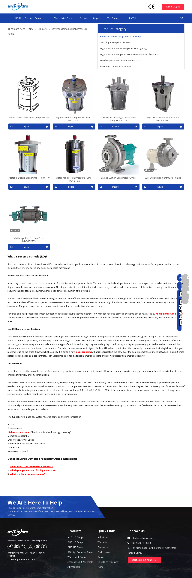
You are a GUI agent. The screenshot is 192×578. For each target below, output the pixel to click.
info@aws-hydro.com (142, 537)
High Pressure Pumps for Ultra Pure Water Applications (129, 54)
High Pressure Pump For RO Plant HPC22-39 (73, 119)
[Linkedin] (17, 546)
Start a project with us (144, 559)
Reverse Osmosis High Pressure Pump (120, 36)
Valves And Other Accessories (115, 66)
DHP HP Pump (75, 547)
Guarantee (103, 547)
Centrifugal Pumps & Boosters (116, 42)
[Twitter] (23, 546)
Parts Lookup (104, 551)
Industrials (103, 537)
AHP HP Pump (75, 537)
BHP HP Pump (75, 542)
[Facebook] (10, 546)
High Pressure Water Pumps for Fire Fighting (123, 48)
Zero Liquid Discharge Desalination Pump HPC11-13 (118, 119)
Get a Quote (173, 7)
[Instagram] (37, 546)
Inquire (18, 126)
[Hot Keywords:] (181, 18)
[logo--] (18, 532)
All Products (74, 566)
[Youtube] (30, 546)
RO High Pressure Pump (80, 551)
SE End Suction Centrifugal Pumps (118, 177)
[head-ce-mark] (151, 6)
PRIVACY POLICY (26, 559)
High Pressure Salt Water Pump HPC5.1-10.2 (162, 119)
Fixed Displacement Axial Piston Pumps (120, 60)
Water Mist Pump (77, 556)
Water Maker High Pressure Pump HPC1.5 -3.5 (74, 179)
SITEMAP (12, 559)
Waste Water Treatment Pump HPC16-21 (29, 119)
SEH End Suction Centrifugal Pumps (163, 177)
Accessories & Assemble (80, 561)
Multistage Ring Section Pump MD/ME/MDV (29, 240)
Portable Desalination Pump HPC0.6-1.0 (29, 177)
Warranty (102, 542)
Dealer (101, 556)
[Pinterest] (44, 546)
